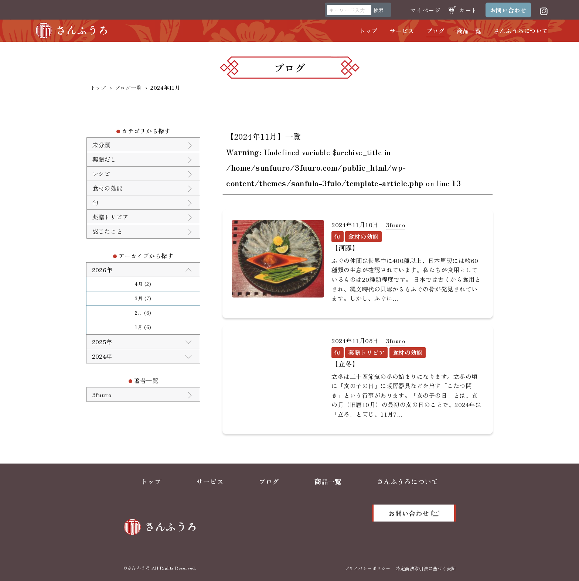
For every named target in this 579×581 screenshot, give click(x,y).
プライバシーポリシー (367, 568)
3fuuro (395, 224)
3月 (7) (143, 298)
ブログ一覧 (128, 87)
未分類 (101, 144)
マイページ (425, 10)
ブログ (435, 30)
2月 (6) (143, 312)
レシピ (101, 173)
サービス (402, 30)
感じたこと (107, 231)
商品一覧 (469, 30)
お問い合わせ (508, 10)
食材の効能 (107, 188)
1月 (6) (143, 327)
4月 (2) (143, 283)
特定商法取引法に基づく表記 (426, 568)
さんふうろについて (520, 30)
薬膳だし (104, 159)
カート (468, 10)
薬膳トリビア (110, 216)
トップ (368, 30)
